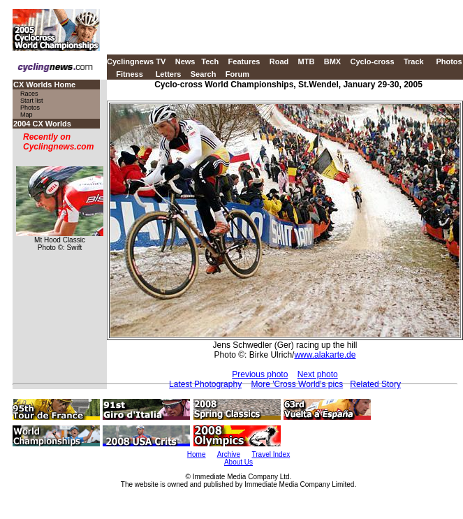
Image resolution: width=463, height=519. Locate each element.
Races (29, 93)
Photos (449, 61)
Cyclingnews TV (136, 61)
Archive (228, 454)
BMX (332, 61)
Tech (210, 61)
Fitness (129, 74)
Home (196, 454)
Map (26, 114)
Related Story (375, 384)
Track (414, 61)
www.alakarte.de (324, 355)
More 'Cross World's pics (297, 384)
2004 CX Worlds (42, 123)
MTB (306, 61)
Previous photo (260, 374)
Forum (237, 74)
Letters (169, 74)
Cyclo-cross (373, 61)
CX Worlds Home (44, 84)
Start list (31, 100)
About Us (238, 462)
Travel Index (271, 454)
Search (203, 74)
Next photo (317, 374)
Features (244, 61)
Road (279, 61)
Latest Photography (205, 384)
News (185, 61)
